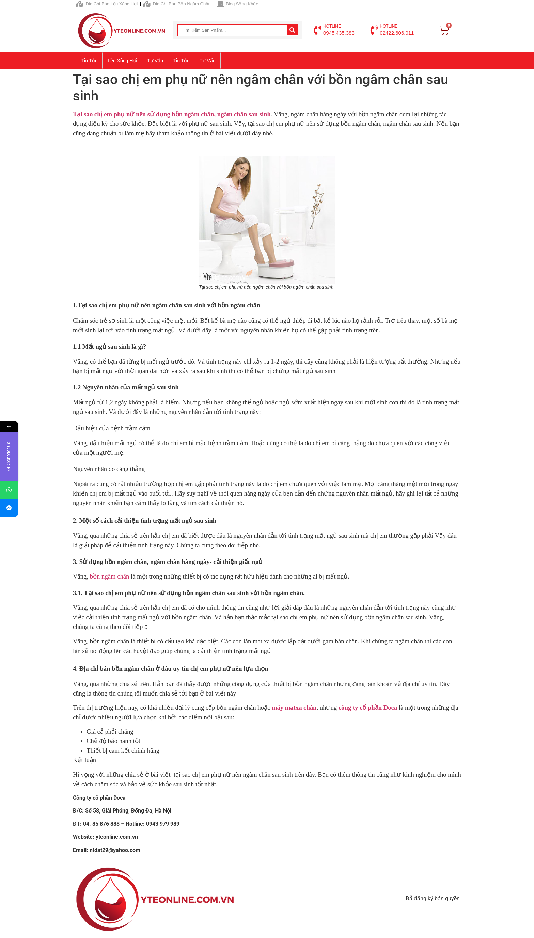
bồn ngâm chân (109, 576)
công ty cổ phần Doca (368, 707)
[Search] (292, 30)
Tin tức (89, 60)
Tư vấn (155, 60)
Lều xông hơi (122, 60)
